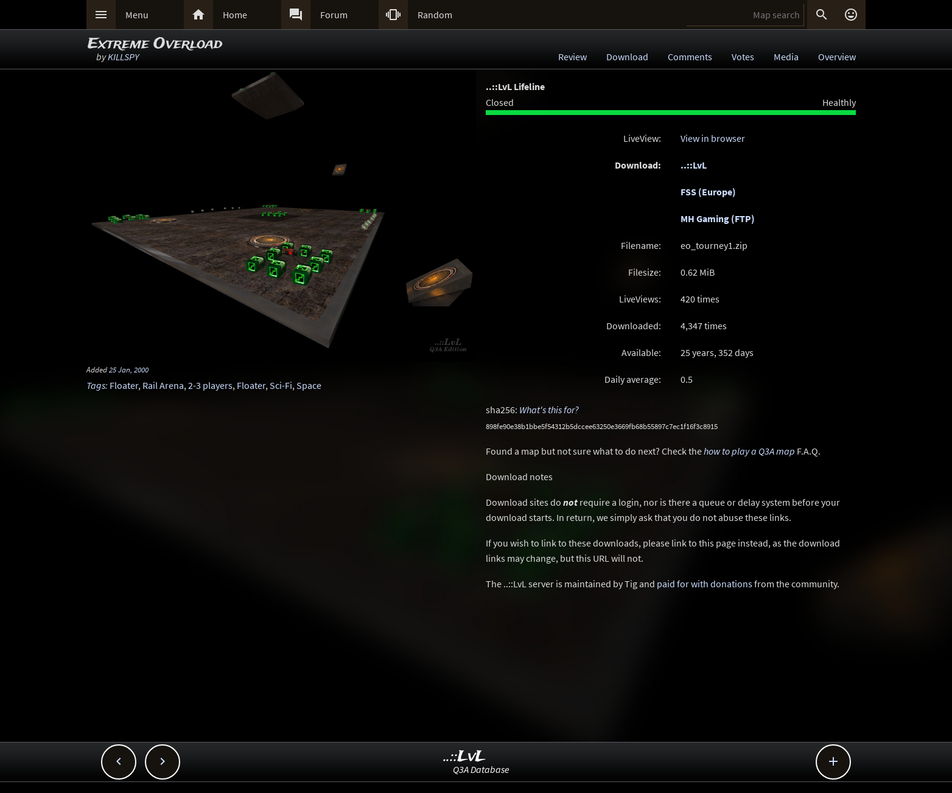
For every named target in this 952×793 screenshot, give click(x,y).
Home (235, 15)
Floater (124, 385)
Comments (690, 57)
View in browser (713, 138)
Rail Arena (163, 385)
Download (627, 57)
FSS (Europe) (708, 192)
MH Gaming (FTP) (718, 218)
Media (786, 57)
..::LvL (694, 165)
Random (435, 15)
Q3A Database (481, 769)
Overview (837, 57)
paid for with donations (704, 584)
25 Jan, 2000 (129, 369)
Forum (334, 15)
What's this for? (549, 409)
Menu (137, 15)
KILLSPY (123, 57)
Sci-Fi (281, 385)
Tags (95, 385)
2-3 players (210, 385)
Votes (743, 57)
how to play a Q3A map (749, 451)
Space (308, 385)
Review (572, 57)
